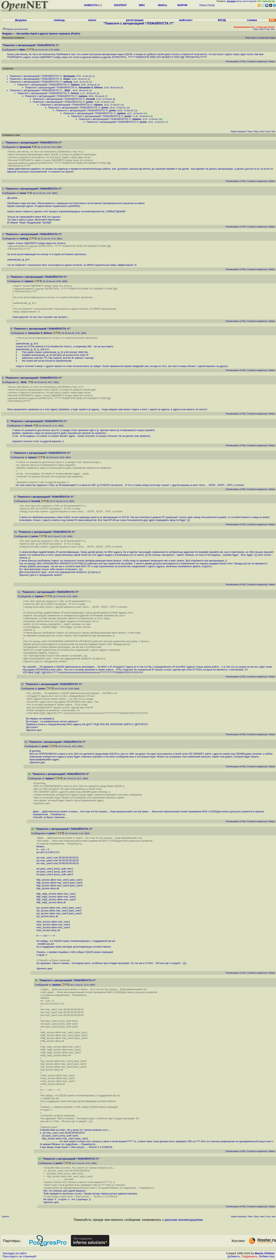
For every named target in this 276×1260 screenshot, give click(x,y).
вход (239, 1)
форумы (21, 20)
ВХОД (222, 20)
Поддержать (250, 1256)
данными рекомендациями (183, 1219)
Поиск (203, 5)
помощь (59, 20)
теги (211, 5)
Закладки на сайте (14, 1253)
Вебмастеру (267, 1256)
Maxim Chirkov (265, 1253)
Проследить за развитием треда (260, 38)
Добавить (234, 1256)
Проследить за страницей (19, 1256)
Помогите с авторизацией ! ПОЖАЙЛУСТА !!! (36, 76)
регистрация (249, 1)
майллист (186, 20)
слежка (252, 20)
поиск (92, 20)
